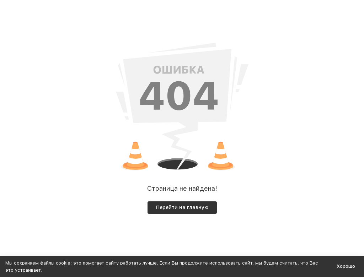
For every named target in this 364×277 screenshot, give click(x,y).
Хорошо (346, 266)
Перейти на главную (182, 207)
